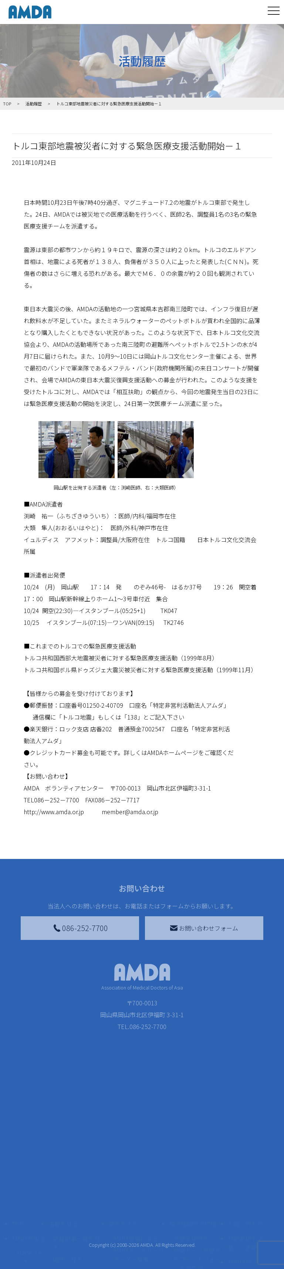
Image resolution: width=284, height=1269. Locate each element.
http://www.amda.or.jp (54, 811)
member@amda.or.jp (130, 811)
